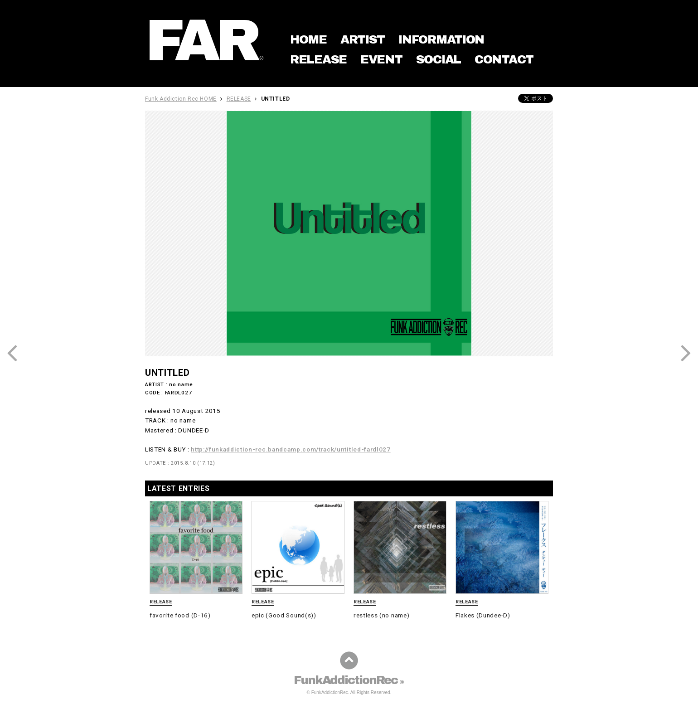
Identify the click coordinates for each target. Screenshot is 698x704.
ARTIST (362, 39)
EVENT (381, 59)
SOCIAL (438, 59)
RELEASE (318, 59)
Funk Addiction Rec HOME (181, 99)
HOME (308, 39)
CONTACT (504, 59)
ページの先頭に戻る (349, 660)
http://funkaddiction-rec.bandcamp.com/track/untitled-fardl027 (290, 449)
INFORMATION (441, 39)
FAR (205, 41)
